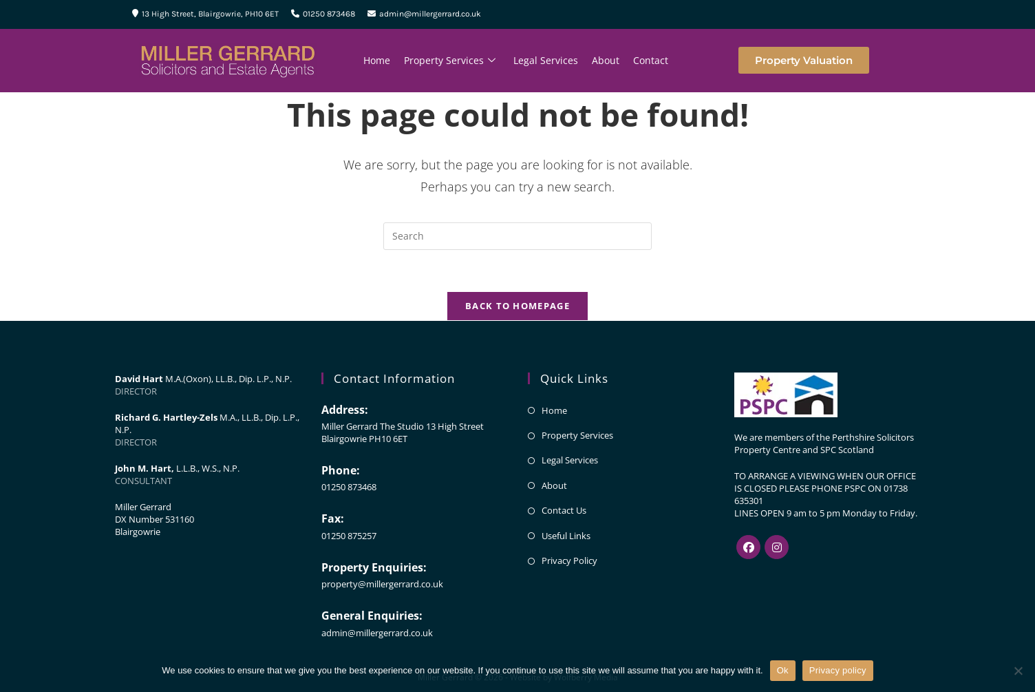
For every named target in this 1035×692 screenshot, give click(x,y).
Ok (783, 670)
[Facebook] (748, 547)
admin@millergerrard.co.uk (424, 14)
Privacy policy (837, 670)
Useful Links (566, 536)
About (605, 60)
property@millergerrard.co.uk (382, 584)
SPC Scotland (847, 449)
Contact (650, 60)
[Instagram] (777, 547)
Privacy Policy (569, 560)
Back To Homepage (517, 306)
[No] (1018, 671)
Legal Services (545, 60)
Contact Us (564, 510)
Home (376, 60)
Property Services (449, 60)
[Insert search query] (517, 236)
